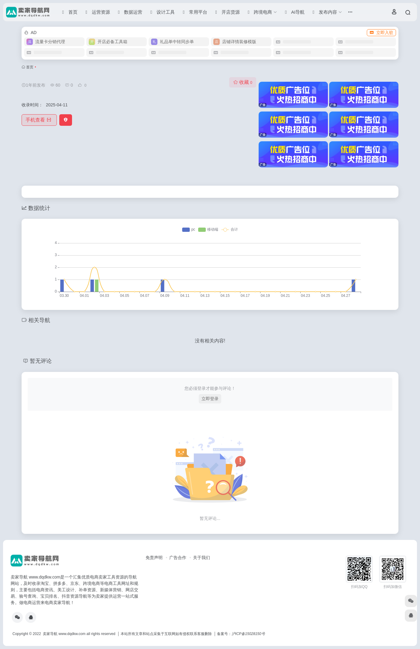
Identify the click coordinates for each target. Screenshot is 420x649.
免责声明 (154, 557)
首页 (29, 67)
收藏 (242, 82)
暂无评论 (41, 361)
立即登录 (210, 398)
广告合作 (177, 557)
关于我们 (201, 557)
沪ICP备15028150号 (248, 634)
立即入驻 (381, 32)
